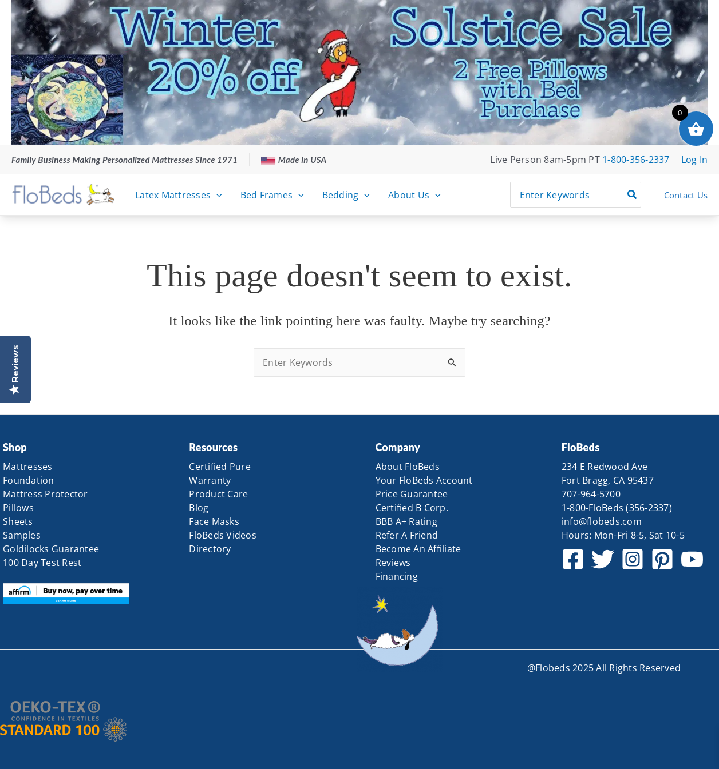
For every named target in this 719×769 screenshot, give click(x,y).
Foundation (28, 480)
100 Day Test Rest (42, 562)
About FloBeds (408, 466)
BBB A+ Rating (406, 521)
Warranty (210, 480)
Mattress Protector (45, 494)
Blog (198, 507)
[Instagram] (632, 559)
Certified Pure (220, 466)
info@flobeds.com (602, 521)
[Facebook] (573, 559)
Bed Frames (272, 195)
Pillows (18, 507)
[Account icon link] (694, 159)
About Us (414, 195)
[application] (216, 195)
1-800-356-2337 (636, 159)
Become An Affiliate (418, 549)
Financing (397, 576)
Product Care (218, 494)
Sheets (18, 521)
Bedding (346, 195)
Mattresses (28, 466)
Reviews (393, 562)
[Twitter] (602, 559)
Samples (22, 535)
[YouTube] (692, 559)
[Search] (632, 194)
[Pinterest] (662, 559)
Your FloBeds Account (424, 480)
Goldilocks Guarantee (51, 549)
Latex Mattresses (178, 195)
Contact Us (686, 195)
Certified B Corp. (412, 507)
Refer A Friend (407, 535)
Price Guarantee (412, 494)
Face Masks (214, 521)
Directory (210, 549)
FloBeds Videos (222, 535)
